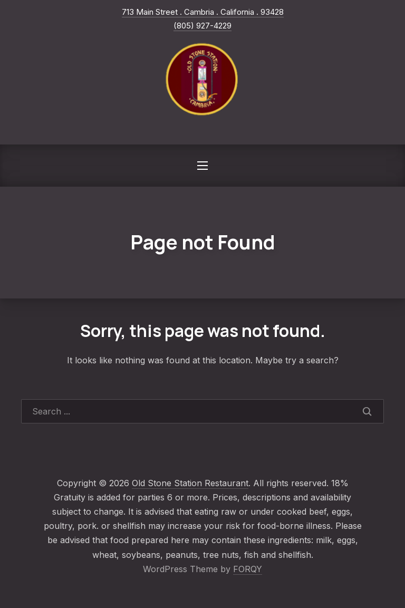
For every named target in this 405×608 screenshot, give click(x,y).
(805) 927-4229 (202, 26)
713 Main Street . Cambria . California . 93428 (203, 12)
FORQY (247, 569)
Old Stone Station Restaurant (190, 483)
